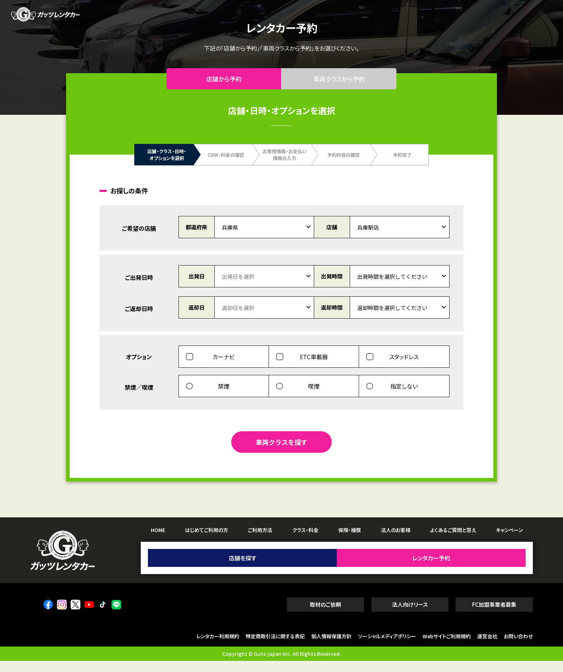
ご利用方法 (260, 541)
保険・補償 (349, 541)
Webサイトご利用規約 (447, 647)
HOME (158, 541)
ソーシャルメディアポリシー (387, 647)
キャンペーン (509, 541)
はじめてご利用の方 (206, 541)
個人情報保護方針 (331, 647)
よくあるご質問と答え (453, 541)
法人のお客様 (395, 541)
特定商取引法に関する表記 (275, 647)
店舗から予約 (224, 84)
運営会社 (487, 647)
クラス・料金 (305, 541)
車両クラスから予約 (339, 84)
